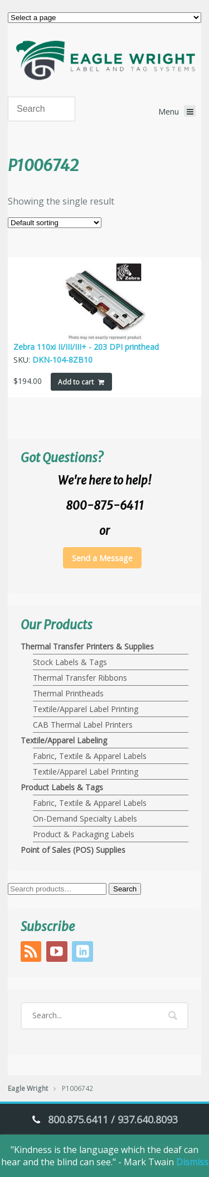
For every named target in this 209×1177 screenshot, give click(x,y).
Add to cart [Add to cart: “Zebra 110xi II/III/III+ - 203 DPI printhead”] (76, 382)
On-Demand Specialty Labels (85, 818)
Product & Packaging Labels (83, 834)
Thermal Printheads (68, 693)
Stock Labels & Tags (70, 662)
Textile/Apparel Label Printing (85, 709)
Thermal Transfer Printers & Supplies (87, 646)
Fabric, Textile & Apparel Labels (90, 756)
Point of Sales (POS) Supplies (73, 849)
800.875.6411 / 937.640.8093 (113, 1119)
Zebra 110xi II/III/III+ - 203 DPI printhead (86, 346)
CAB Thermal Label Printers (83, 724)
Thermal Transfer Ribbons (80, 677)
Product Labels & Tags (62, 787)
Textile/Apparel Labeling (64, 740)
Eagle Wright (28, 1088)
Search (125, 889)
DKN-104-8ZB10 (62, 359)
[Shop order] (54, 222)
